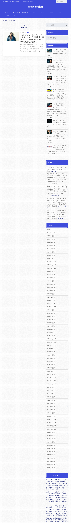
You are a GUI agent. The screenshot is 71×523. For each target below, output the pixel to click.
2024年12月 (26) (51, 249)
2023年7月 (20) (51, 302)
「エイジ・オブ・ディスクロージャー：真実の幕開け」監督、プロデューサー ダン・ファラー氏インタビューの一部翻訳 (56, 80)
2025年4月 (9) (50, 237)
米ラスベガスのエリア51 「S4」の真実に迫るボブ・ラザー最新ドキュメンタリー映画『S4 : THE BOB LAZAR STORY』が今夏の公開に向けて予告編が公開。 (57, 193)
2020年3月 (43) (51, 427)
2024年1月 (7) (50, 283)
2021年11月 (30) (51, 364)
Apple (51, 15)
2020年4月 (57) (51, 423)
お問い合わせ (25, 12)
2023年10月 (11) (51, 293)
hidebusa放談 (35, 6)
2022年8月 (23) (51, 336)
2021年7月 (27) (51, 377)
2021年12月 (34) (51, 361)
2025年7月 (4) (50, 227)
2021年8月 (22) (51, 374)
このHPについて (16, 12)
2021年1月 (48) (51, 395)
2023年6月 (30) (51, 305)
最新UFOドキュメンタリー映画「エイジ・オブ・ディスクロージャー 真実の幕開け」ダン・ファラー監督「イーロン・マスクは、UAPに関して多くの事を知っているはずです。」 (56, 66)
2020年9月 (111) (51, 408)
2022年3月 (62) (51, 352)
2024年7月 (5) (50, 265)
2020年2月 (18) (51, 430)
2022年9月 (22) (51, 333)
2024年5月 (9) (50, 271)
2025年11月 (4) (51, 221)
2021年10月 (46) (51, 367)
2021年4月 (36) (51, 386)
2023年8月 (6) (50, 299)
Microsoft (51, 12)
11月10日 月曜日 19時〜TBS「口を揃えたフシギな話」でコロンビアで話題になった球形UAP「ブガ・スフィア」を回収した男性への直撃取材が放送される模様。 (56, 93)
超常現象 (8, 15)
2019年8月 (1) (50, 436)
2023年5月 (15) (51, 308)
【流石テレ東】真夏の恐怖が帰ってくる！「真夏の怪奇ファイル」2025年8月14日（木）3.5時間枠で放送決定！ (56, 143)
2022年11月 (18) (51, 327)
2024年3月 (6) (50, 277)
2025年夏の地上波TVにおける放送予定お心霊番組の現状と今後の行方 (56, 120)
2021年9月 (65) (51, 370)
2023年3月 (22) (51, 314)
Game (34, 12)
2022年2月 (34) (51, 355)
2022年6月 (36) (51, 342)
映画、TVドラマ (16, 15)
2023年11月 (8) (51, 289)
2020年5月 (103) (51, 420)
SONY (42, 12)
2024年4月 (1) (50, 274)
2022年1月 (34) (51, 358)
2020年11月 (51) (51, 402)
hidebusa (49, 175)
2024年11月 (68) (51, 252)
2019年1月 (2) (50, 448)
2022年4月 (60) (51, 349)
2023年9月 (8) (50, 296)
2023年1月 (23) (51, 321)
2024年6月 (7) (50, 268)
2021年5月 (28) (51, 383)
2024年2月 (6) (50, 280)
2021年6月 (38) (51, 380)
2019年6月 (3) (50, 439)
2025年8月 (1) (50, 224)
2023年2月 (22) (51, 318)
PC (25, 15)
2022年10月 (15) (51, 330)
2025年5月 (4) (50, 233)
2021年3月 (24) (51, 389)
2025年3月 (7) (50, 240)
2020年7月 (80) (51, 414)
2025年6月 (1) (50, 230)
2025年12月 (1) (51, 218)
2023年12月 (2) (51, 286)
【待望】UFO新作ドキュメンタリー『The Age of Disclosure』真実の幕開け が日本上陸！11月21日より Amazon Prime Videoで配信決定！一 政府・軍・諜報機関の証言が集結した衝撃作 (56, 108)
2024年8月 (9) (50, 261)
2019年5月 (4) (50, 442)
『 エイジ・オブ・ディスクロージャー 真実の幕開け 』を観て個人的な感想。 (56, 53)
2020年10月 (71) (51, 405)
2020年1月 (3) (50, 433)
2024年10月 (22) (51, 255)
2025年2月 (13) (51, 243)
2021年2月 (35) (51, 392)
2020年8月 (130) (51, 411)
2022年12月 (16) (51, 324)
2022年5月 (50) (51, 346)
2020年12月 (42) (51, 399)
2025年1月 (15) (51, 246)
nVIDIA (33, 15)
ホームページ (8, 12)
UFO (60, 12)
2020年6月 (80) (51, 417)
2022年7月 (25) (51, 339)
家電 (43, 15)
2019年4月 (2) (50, 445)
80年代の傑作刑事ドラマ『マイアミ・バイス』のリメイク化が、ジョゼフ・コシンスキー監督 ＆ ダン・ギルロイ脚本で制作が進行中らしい (56, 131)
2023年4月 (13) (51, 311)
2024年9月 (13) (51, 258)
